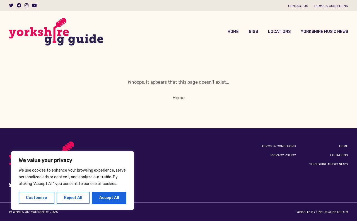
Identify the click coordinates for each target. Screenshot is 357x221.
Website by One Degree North (322, 212)
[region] (72, 180)
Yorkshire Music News (324, 31)
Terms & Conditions (331, 6)
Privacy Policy (283, 155)
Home (233, 31)
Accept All (109, 197)
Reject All (73, 197)
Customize (36, 197)
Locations (279, 31)
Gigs (253, 31)
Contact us (298, 6)
